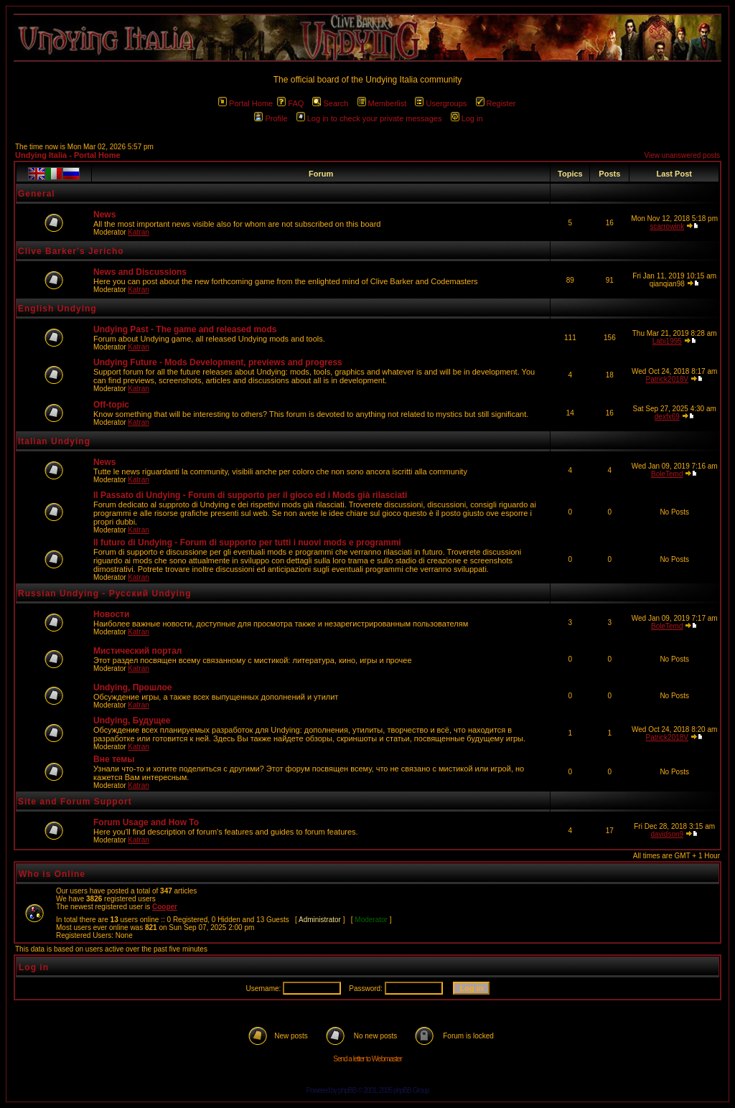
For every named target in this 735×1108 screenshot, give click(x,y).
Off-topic (111, 405)
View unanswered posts (682, 155)
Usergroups (441, 103)
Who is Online (52, 874)
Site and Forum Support (75, 802)
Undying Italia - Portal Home (68, 155)
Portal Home (245, 103)
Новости (111, 614)
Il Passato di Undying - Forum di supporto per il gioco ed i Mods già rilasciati (250, 495)
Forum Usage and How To (146, 822)
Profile (270, 118)
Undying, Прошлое (132, 687)
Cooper (164, 907)
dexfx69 (667, 417)
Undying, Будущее (131, 720)
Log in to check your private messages (369, 118)
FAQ (290, 103)
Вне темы (113, 759)
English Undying (57, 309)
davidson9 (666, 834)
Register (496, 103)
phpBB (347, 1090)
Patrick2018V (667, 379)
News (104, 215)
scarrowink (667, 226)
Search (330, 103)
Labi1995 (667, 341)
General (36, 194)
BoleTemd (667, 474)
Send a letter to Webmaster (367, 1059)
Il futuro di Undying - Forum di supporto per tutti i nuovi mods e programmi (247, 542)
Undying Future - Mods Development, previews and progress (217, 362)
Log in (467, 118)
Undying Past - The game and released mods (184, 329)
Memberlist (382, 103)
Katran (138, 232)
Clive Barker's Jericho (71, 251)
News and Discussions (140, 272)
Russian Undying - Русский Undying (105, 593)
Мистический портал (137, 651)
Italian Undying (54, 441)
